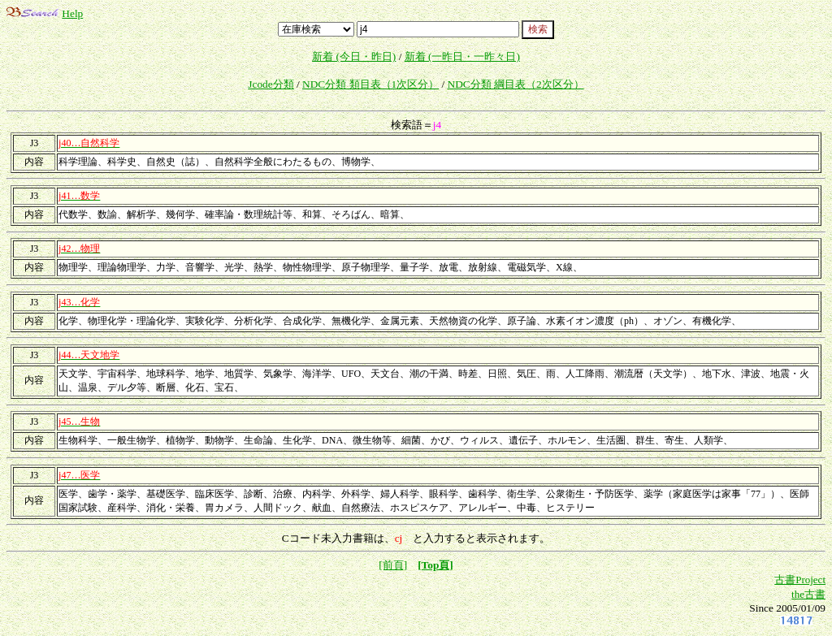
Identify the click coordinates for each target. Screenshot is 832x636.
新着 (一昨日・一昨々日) (462, 56)
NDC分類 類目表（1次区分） (370, 84)
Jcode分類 (270, 84)
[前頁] (393, 565)
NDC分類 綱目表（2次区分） (516, 84)
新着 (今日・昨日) (354, 56)
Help (72, 13)
